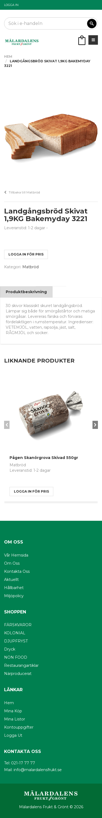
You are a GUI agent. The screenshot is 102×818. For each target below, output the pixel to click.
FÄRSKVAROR (18, 624)
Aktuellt (11, 579)
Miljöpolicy (14, 595)
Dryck (9, 649)
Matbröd (30, 266)
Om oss (12, 563)
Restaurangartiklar (21, 665)
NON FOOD (15, 657)
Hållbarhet (14, 587)
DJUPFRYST (16, 641)
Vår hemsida (16, 555)
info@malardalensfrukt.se (38, 769)
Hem (8, 56)
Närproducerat (18, 673)
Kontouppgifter (18, 727)
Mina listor (14, 719)
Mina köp (13, 711)
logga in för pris (26, 254)
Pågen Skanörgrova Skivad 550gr (44, 457)
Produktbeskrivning (26, 291)
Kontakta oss (17, 571)
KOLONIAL (14, 633)
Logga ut (13, 735)
